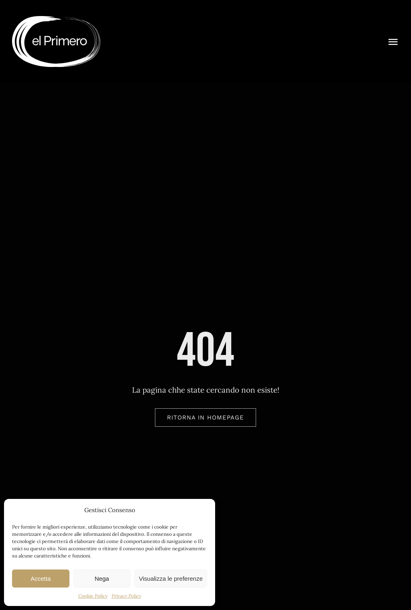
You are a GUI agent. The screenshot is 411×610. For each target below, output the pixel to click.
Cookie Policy (93, 596)
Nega (102, 578)
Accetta (41, 578)
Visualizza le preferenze (171, 578)
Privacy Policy (126, 596)
